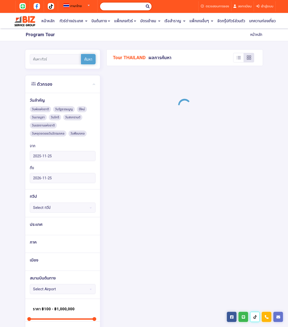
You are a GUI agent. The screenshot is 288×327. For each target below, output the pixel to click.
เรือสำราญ (174, 21)
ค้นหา (88, 59)
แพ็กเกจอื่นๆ (201, 21)
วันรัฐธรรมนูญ (64, 109)
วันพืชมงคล (77, 133)
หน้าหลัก (48, 21)
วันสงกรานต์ (72, 117)
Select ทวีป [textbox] (42, 207)
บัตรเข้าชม (150, 21)
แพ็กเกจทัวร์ (125, 21)
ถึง (32, 168)
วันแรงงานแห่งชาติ (43, 125)
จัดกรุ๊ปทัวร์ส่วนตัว (231, 21)
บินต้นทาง (100, 21)
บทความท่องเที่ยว (262, 21)
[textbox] (75, 6)
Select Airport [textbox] (44, 289)
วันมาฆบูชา (38, 117)
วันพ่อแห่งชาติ (40, 109)
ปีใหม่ (82, 109)
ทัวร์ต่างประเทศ (73, 21)
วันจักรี (55, 117)
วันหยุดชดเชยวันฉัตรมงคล (48, 133)
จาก (32, 146)
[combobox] (75, 4)
